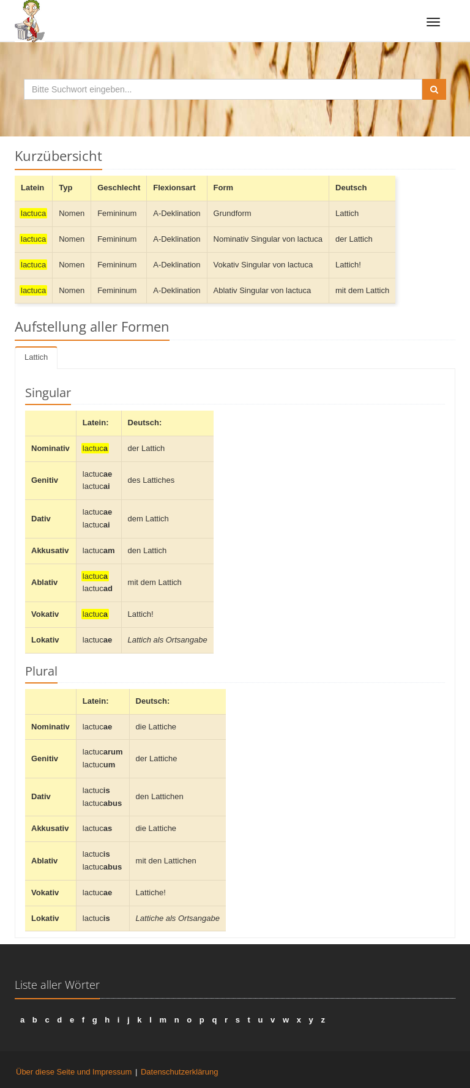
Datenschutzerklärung (179, 1071)
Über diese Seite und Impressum (74, 1071)
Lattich (36, 357)
